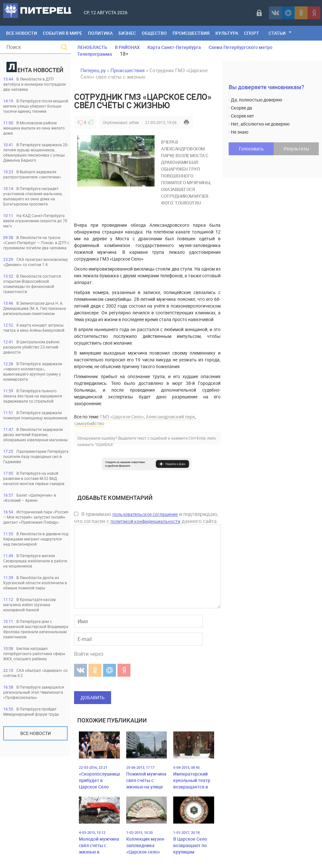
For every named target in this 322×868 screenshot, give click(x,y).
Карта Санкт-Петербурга (174, 47)
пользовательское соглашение (145, 514)
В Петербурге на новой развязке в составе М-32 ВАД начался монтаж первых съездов (33, 478)
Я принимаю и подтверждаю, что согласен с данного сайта (146, 517)
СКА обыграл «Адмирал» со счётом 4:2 (35, 673)
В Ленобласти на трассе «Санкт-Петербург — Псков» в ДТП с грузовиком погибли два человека (36, 242)
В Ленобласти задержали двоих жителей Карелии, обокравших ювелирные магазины (35, 434)
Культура (226, 33)
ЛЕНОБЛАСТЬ (92, 47)
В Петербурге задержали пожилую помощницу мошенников (35, 415)
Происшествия (191, 33)
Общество (154, 33)
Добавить (92, 697)
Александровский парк (170, 417)
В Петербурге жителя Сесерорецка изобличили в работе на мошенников (35, 560)
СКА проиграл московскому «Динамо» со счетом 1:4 (35, 262)
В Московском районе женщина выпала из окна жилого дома (34, 128)
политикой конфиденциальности (145, 521)
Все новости (35, 733)
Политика (100, 33)
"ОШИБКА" (104, 444)
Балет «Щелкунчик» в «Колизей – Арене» (29, 497)
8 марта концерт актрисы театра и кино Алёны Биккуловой (33, 327)
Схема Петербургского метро (240, 47)
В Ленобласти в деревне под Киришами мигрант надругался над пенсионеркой (35, 539)
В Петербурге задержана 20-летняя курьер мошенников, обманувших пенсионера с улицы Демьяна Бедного (35, 152)
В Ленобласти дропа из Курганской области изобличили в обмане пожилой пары (35, 582)
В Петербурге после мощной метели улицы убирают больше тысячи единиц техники (35, 106)
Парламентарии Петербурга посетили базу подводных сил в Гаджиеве (36, 456)
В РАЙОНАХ (127, 47)
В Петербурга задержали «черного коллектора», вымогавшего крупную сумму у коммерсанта (32, 371)
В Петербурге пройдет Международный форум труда (31, 711)
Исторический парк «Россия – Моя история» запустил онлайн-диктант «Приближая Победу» (35, 517)
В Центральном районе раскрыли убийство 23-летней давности (31, 347)
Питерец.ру (93, 70)
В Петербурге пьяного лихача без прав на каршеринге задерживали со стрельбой (32, 396)
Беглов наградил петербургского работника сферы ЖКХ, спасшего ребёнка (34, 653)
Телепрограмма (94, 54)
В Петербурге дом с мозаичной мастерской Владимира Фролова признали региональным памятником (35, 629)
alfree (134, 122)
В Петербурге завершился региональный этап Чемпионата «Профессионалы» (33, 692)
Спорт (251, 33)
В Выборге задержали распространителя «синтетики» (32, 174)
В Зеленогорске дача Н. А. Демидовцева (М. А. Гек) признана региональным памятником (34, 308)
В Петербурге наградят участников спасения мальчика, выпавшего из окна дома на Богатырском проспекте (32, 196)
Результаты (296, 149)
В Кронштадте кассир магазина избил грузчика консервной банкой (29, 604)
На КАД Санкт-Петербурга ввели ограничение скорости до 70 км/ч (35, 220)
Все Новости (21, 33)
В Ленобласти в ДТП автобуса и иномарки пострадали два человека (34, 84)
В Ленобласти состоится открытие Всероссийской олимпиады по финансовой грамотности (32, 283)
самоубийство (89, 423)
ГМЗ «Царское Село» (122, 417)
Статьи (277, 33)
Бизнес (127, 33)
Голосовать (251, 149)
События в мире (62, 33)
